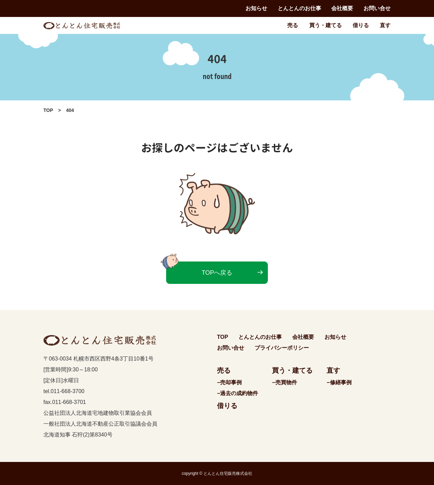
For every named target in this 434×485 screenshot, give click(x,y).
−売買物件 (284, 382)
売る (292, 25)
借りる (361, 25)
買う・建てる (325, 25)
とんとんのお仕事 (299, 8)
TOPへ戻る (217, 272)
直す (385, 25)
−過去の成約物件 (237, 393)
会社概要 (342, 8)
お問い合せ (377, 8)
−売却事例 (229, 382)
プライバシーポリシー (282, 348)
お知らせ (256, 8)
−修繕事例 (339, 382)
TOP (48, 110)
